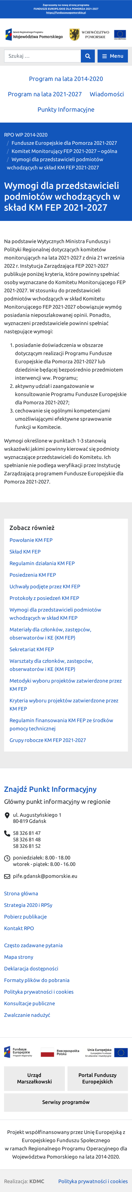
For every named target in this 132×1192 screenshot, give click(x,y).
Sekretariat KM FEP (32, 649)
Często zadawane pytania (33, 945)
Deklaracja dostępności (31, 968)
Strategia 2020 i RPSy (28, 905)
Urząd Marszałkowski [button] (34, 1078)
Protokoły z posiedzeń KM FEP (44, 598)
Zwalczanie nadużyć (27, 1015)
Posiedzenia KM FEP (33, 575)
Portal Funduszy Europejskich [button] (97, 1078)
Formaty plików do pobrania (37, 980)
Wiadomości (107, 93)
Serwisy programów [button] (66, 1102)
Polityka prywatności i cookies (39, 992)
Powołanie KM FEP (31, 540)
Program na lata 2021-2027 (45, 93)
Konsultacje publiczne (29, 1003)
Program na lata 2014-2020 (66, 78)
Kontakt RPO (19, 928)
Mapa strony (18, 957)
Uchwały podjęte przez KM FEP (45, 586)
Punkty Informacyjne (66, 109)
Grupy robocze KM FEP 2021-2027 (48, 740)
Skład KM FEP (25, 552)
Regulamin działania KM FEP (42, 563)
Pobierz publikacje (25, 917)
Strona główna (21, 893)
